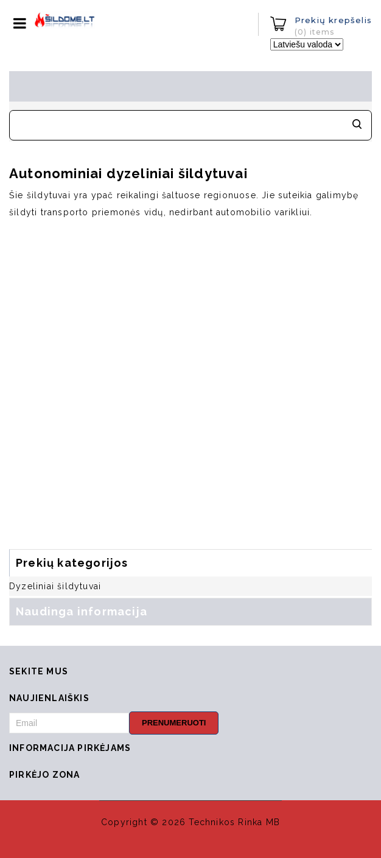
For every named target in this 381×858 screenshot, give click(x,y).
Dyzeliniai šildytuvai (55, 586)
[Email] (69, 723)
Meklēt (356, 125)
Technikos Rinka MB (234, 822)
